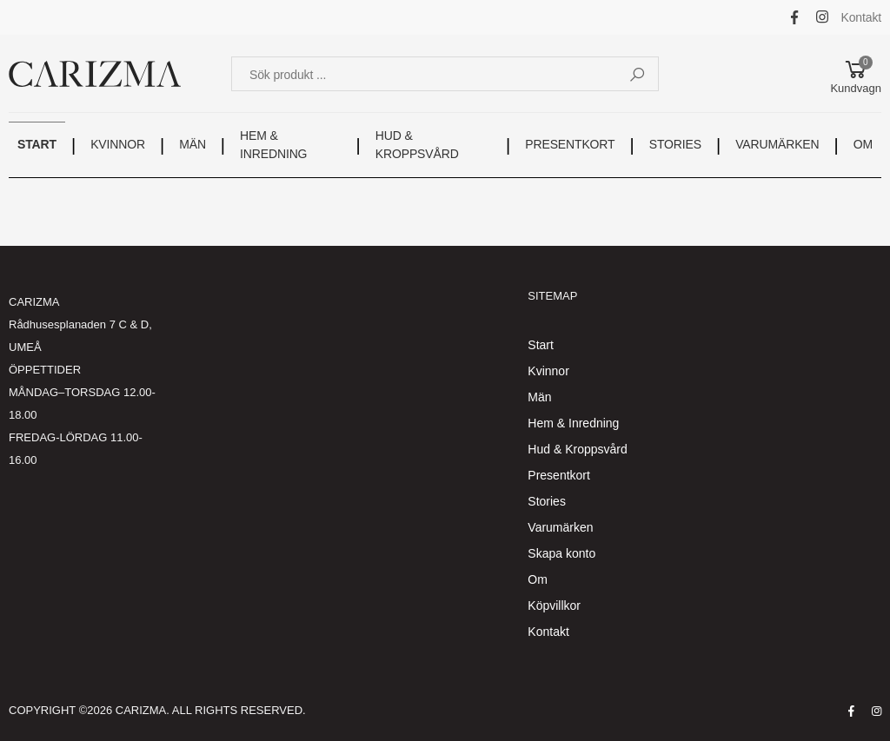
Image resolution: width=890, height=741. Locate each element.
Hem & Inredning (573, 423)
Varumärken (560, 527)
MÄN (192, 144)
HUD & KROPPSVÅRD (417, 145)
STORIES (675, 144)
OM (863, 144)
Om (538, 579)
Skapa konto (561, 553)
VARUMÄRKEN (777, 144)
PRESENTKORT (569, 144)
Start (541, 345)
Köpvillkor (554, 605)
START (36, 144)
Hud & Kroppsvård (577, 449)
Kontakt (861, 17)
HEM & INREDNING (273, 145)
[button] (855, 74)
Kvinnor (548, 371)
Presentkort (559, 475)
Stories (547, 501)
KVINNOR (117, 144)
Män (539, 397)
